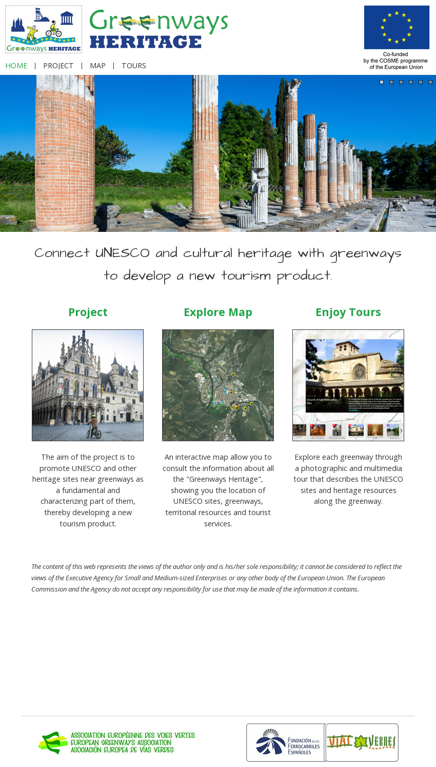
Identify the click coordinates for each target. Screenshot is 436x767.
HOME (16, 66)
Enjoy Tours (348, 311)
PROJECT (58, 66)
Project (88, 311)
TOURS (134, 66)
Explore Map (218, 311)
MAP (98, 66)
